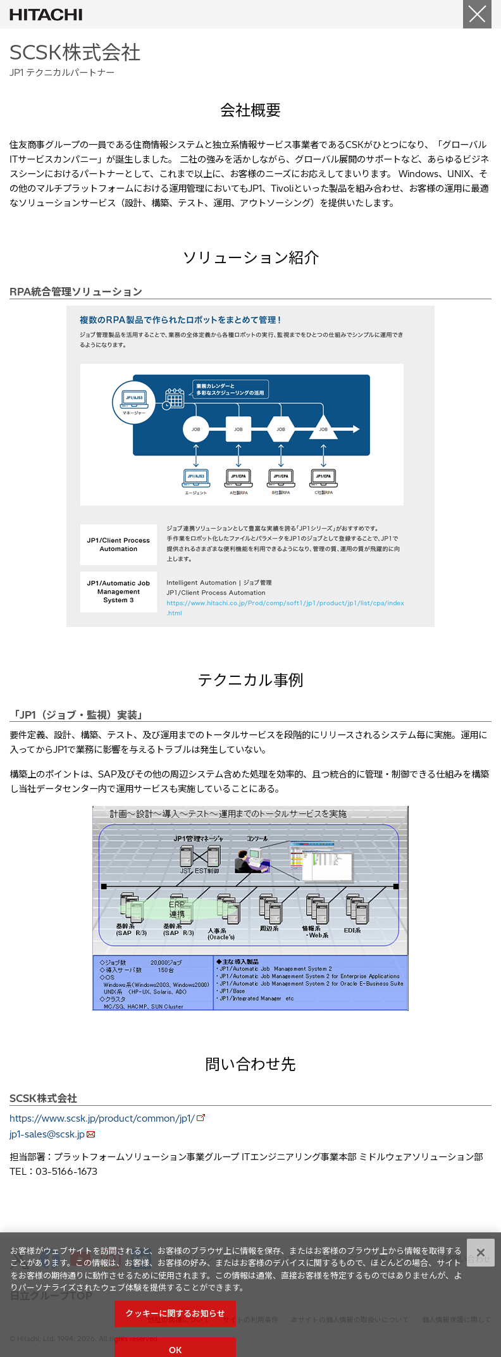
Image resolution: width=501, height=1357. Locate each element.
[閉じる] (481, 1264)
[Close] (477, 14)
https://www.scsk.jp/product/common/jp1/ (102, 1118)
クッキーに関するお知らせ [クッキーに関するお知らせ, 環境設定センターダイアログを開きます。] (175, 1325)
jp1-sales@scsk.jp (47, 1134)
